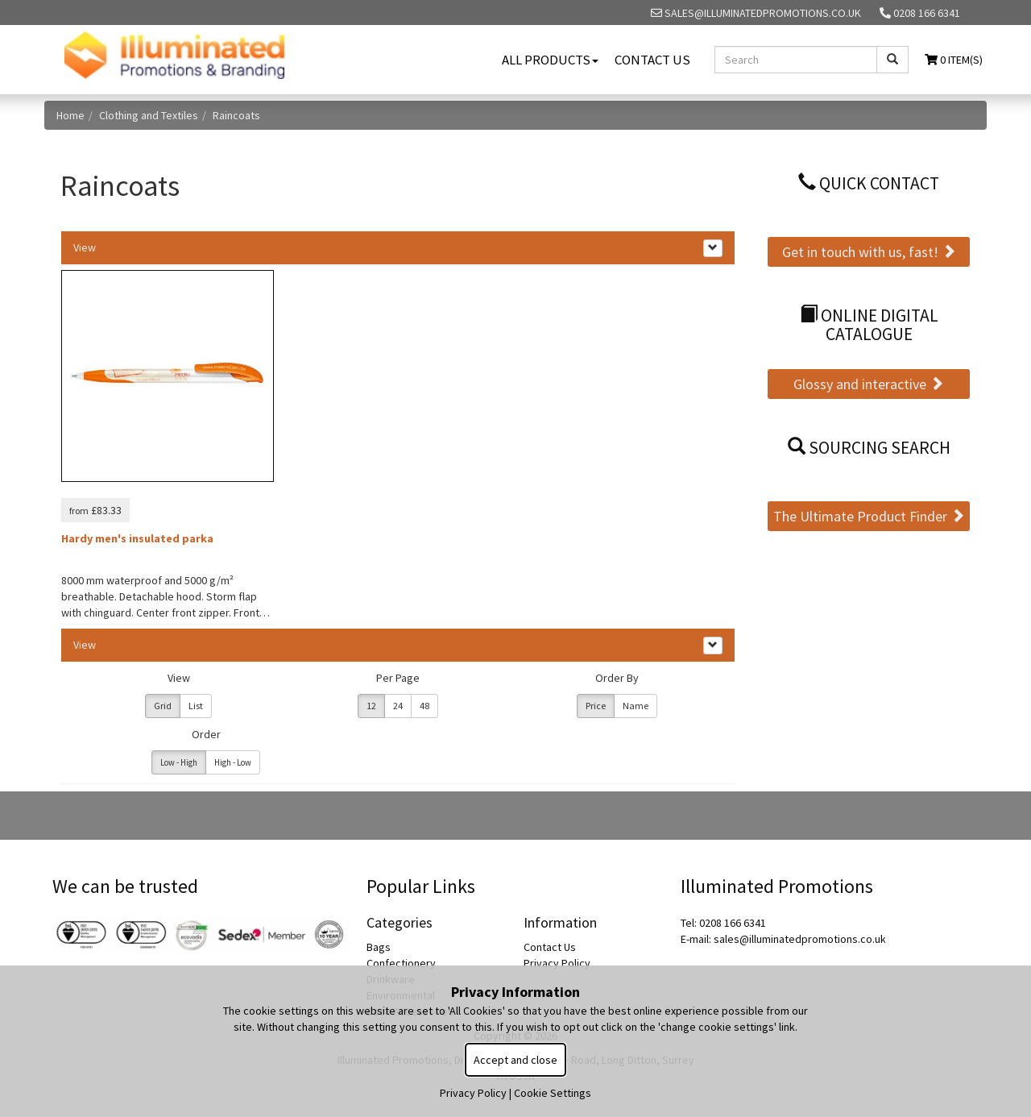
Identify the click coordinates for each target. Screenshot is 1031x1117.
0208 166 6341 (920, 13)
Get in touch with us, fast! (869, 252)
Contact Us (652, 60)
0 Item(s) (954, 59)
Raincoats (236, 115)
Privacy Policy (557, 963)
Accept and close (515, 1060)
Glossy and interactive (868, 384)
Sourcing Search (869, 448)
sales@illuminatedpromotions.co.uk (756, 13)
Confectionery (401, 963)
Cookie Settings (552, 1093)
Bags (378, 947)
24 (398, 706)
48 (424, 706)
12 (371, 706)
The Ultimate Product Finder (869, 516)
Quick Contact (868, 183)
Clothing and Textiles (148, 115)
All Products (550, 60)
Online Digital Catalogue (869, 325)
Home (70, 115)
